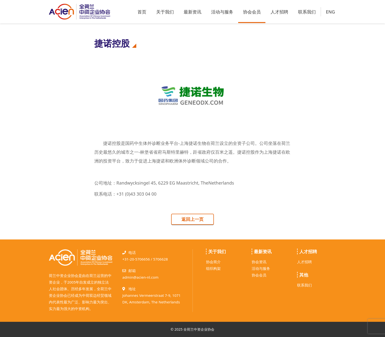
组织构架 (213, 268)
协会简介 (213, 261)
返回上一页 (192, 219)
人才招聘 (279, 12)
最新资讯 (192, 12)
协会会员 (252, 12)
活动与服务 (222, 12)
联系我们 (307, 12)
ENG (330, 12)
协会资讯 (259, 261)
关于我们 (165, 12)
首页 (142, 12)
